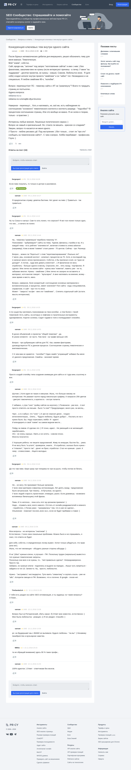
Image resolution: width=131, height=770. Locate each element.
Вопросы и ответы (25, 39)
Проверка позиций (106, 735)
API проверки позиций (75, 752)
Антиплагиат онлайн (44, 749)
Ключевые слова (108, 94)
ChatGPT (40, 738)
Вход (111, 4)
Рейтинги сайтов (73, 759)
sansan (14, 51)
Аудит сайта (41, 745)
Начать (111, 127)
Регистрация (122, 4)
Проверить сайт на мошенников (48, 759)
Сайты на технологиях (75, 762)
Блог (87, 4)
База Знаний (72, 738)
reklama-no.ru (15, 96)
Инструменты (47, 4)
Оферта (101, 759)
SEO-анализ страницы (45, 731)
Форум (69, 731)
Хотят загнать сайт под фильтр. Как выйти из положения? (110, 63)
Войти (31, 28)
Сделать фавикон (43, 762)
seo (19, 144)
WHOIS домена (42, 756)
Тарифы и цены (32, 4)
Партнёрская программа (76, 755)
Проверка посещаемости (45, 742)
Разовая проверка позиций (46, 735)
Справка (101, 755)
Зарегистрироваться (15, 28)
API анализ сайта (73, 749)
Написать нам (103, 752)
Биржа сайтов (62, 4)
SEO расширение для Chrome (109, 742)
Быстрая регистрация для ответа (25, 168)
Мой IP (39, 752)
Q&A (69, 728)
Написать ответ (86, 150)
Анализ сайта (107, 110)
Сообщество (76, 4)
